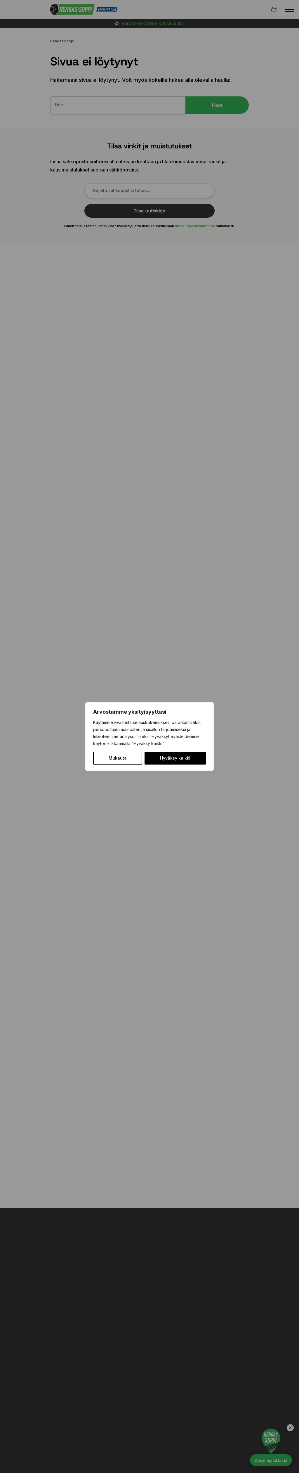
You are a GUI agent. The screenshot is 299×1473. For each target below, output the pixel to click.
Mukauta (118, 757)
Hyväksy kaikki (175, 757)
